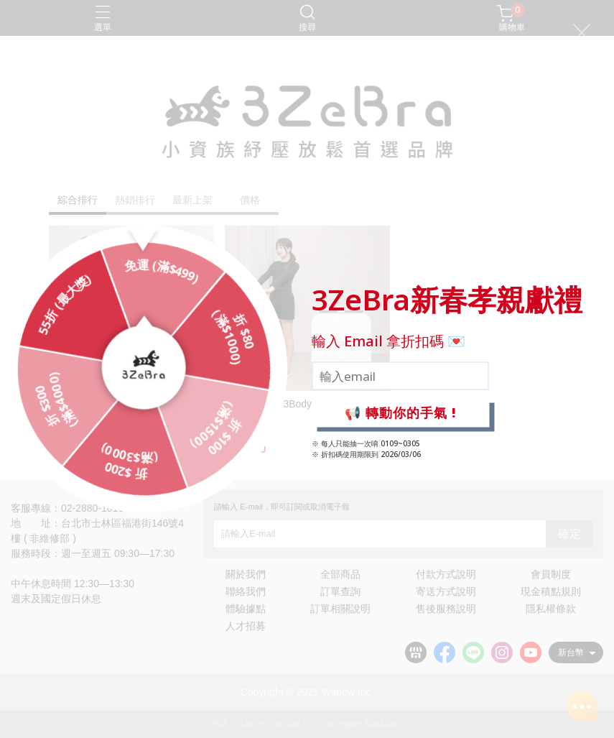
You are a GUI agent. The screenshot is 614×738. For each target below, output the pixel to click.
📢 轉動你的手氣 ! (400, 412)
